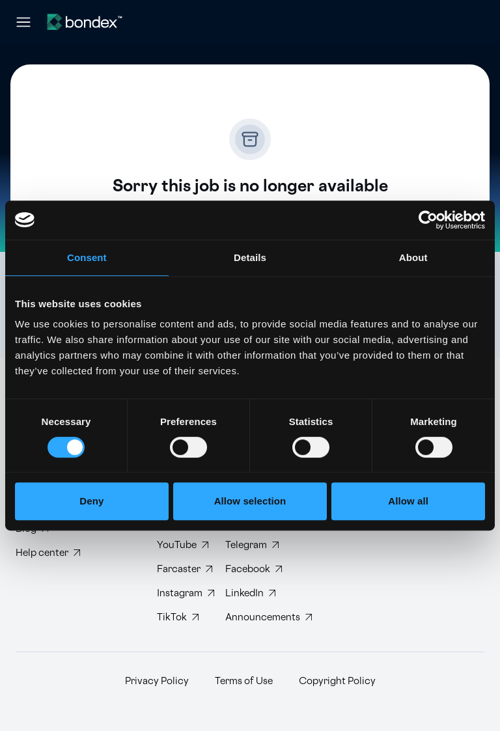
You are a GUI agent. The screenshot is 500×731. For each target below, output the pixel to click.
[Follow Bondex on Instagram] (180, 593)
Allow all (408, 500)
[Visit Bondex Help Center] (48, 553)
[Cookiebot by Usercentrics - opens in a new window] (428, 220)
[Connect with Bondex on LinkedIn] (249, 593)
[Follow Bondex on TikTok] (180, 617)
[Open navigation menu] (23, 22)
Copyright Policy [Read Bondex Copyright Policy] (337, 681)
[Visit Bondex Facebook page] (249, 569)
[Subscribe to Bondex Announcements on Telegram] (249, 617)
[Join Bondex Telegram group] (249, 545)
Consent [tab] (87, 257)
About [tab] (413, 257)
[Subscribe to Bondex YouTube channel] (180, 545)
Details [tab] (250, 257)
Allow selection (250, 500)
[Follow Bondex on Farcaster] (180, 569)
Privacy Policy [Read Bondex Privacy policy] (157, 681)
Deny (91, 500)
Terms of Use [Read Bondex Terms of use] (244, 681)
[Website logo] (84, 21)
